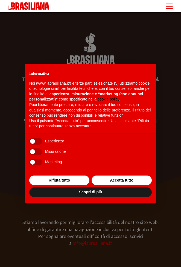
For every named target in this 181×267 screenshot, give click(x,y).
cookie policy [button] (108, 99)
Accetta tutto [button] (121, 180)
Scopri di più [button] (90, 192)
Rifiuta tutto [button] (59, 180)
